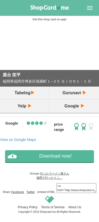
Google (74, 106)
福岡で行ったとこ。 (49, 177)
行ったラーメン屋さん (54, 173)
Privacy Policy (27, 207)
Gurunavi (74, 93)
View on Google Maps (18, 140)
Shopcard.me (48, 211)
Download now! (55, 156)
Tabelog (25, 93)
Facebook (17, 191)
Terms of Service (52, 207)
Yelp (25, 106)
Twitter (30, 191)
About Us (74, 207)
